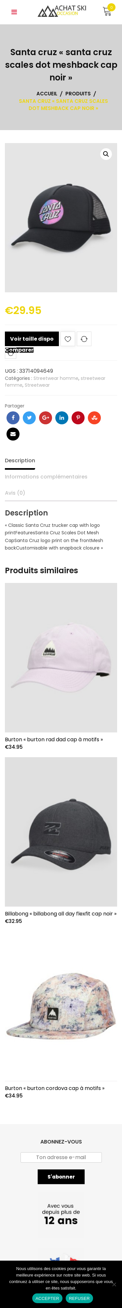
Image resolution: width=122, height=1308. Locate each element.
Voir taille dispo (32, 339)
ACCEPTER (47, 1298)
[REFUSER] (114, 1284)
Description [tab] (20, 460)
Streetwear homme (56, 378)
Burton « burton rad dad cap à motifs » (54, 739)
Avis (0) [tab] (15, 493)
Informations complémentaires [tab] (46, 476)
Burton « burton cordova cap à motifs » (54, 1088)
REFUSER (79, 1298)
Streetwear (37, 385)
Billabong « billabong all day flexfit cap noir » (60, 913)
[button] (106, 154)
